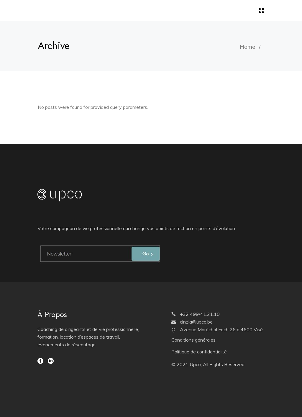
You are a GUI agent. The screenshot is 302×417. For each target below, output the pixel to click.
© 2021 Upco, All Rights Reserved (207, 364)
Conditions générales (193, 340)
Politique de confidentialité (199, 352)
